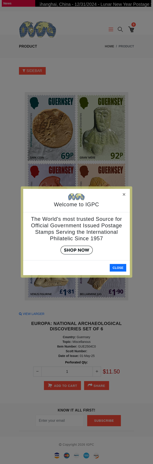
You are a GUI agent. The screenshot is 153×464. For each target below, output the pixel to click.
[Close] (124, 194)
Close (118, 268)
